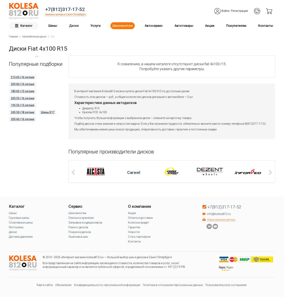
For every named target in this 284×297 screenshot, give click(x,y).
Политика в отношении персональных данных (173, 285)
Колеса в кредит (138, 222)
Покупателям (236, 26)
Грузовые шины (19, 217)
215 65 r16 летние (22, 77)
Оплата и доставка (140, 217)
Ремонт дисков (78, 227)
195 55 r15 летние (22, 105)
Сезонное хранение (81, 217)
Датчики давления (21, 236)
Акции (209, 26)
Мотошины (16, 227)
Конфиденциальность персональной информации (107, 285)
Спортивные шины (21, 222)
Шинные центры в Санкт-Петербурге (65, 14)
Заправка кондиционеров (85, 222)
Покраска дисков (79, 232)
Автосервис (154, 26)
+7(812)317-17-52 (65, 9)
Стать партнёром (139, 236)
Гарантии (134, 227)
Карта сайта (45, 285)
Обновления (63, 285)
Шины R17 (47, 112)
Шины (52, 26)
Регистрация (239, 10)
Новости (134, 232)
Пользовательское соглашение (226, 285)
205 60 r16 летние (22, 84)
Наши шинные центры (221, 219)
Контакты (265, 26)
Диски (74, 26)
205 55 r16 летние (22, 98)
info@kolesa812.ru (219, 213)
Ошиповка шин (78, 236)
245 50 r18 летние (22, 112)
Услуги (96, 26)
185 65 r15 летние (22, 91)
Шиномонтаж (122, 26)
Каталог (24, 26)
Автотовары (184, 26)
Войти (225, 10)
